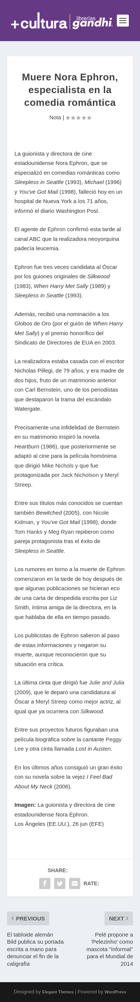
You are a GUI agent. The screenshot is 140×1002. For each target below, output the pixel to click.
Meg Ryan (61, 531)
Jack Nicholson (80, 475)
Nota (55, 117)
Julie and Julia (106, 682)
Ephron (56, 229)
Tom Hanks (29, 531)
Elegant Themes (58, 992)
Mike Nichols (58, 465)
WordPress (115, 992)
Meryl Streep (51, 701)
